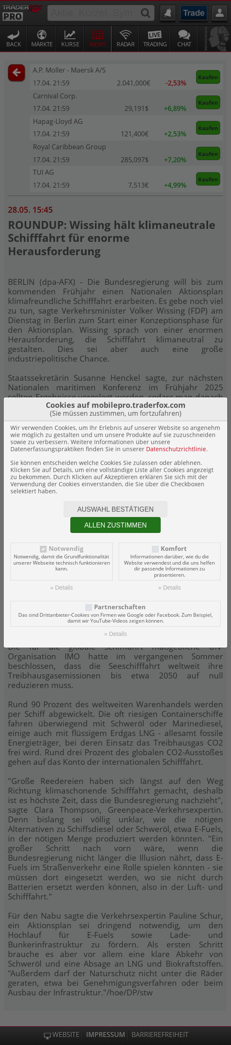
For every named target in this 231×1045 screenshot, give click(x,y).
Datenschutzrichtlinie (176, 449)
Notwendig (66, 548)
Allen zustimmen (115, 525)
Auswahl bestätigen (115, 509)
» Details (61, 587)
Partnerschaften (120, 607)
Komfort (174, 548)
